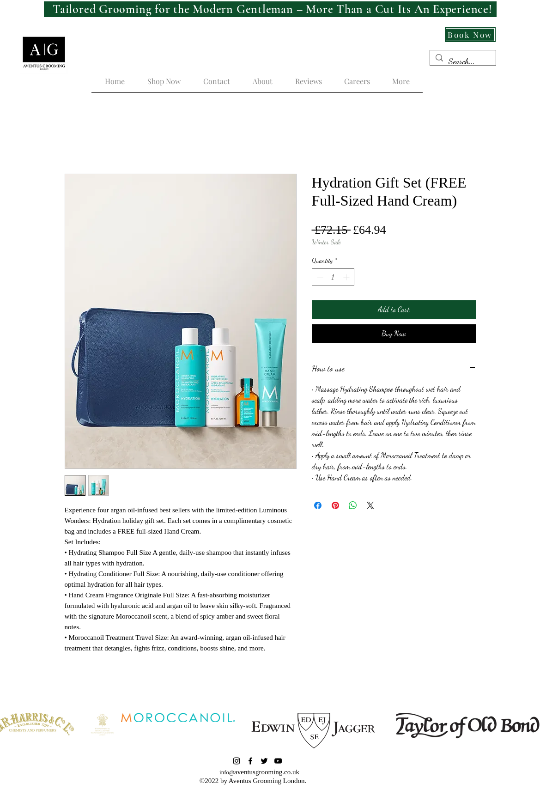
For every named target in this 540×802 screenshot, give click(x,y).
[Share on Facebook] (317, 505)
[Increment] (347, 277)
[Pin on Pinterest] (335, 505)
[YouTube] (278, 761)
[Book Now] (470, 35)
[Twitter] (264, 761)
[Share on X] (370, 505)
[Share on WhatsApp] (352, 505)
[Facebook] (250, 761)
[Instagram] (236, 761)
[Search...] (462, 61)
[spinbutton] (333, 277)
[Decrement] (319, 277)
